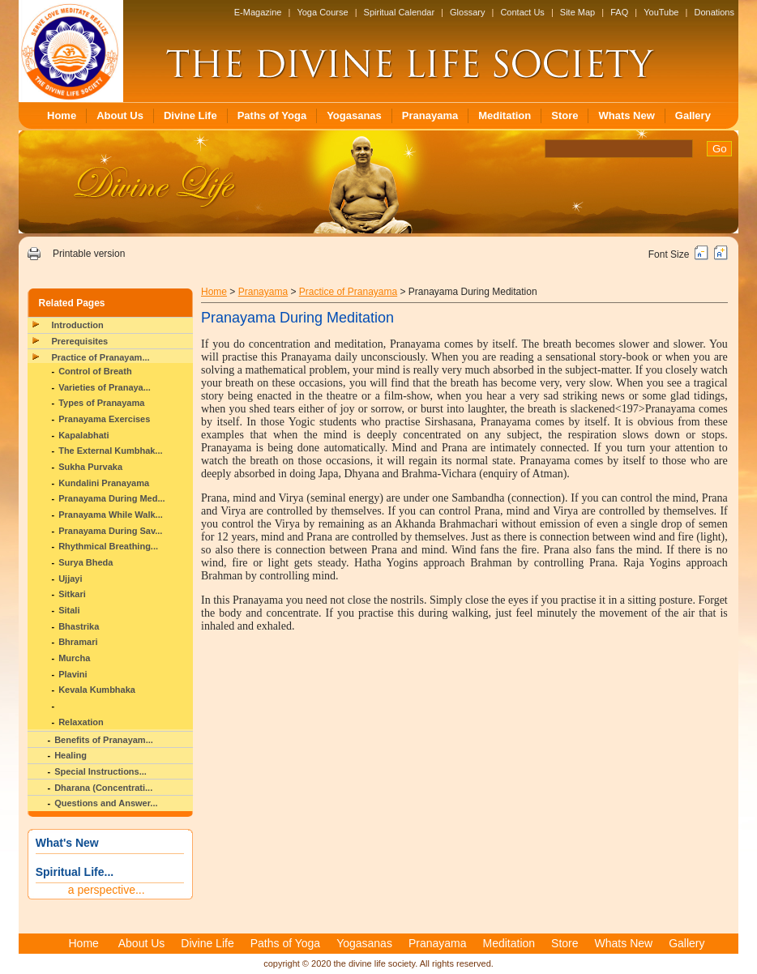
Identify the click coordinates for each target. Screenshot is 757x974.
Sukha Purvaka (90, 467)
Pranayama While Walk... (110, 514)
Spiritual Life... (74, 871)
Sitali (68, 610)
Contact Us (522, 12)
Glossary (467, 12)
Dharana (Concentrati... (103, 787)
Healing (70, 755)
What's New (67, 842)
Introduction (78, 325)
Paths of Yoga (271, 115)
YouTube (661, 12)
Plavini (72, 674)
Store (564, 115)
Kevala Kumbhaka (96, 689)
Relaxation (81, 722)
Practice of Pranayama (348, 291)
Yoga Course (322, 12)
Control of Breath (94, 371)
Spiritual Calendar (399, 12)
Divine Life (190, 115)
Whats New (626, 115)
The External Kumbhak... (110, 450)
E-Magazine (258, 12)
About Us (119, 115)
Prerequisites (80, 341)
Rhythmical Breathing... (108, 546)
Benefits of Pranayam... (103, 740)
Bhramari (77, 642)
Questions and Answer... (105, 803)
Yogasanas (354, 115)
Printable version (89, 253)
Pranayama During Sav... (110, 531)
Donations (714, 12)
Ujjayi (70, 578)
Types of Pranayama (101, 403)
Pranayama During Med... (111, 498)
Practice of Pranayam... (101, 357)
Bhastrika (78, 626)
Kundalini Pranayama (103, 483)
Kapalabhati (83, 435)
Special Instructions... (100, 771)
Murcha (74, 658)
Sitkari (72, 594)
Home (61, 115)
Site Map (577, 12)
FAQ (619, 12)
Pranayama (430, 115)
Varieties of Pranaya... (104, 387)
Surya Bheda (85, 562)
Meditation (504, 115)
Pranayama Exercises (104, 419)
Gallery (693, 115)
